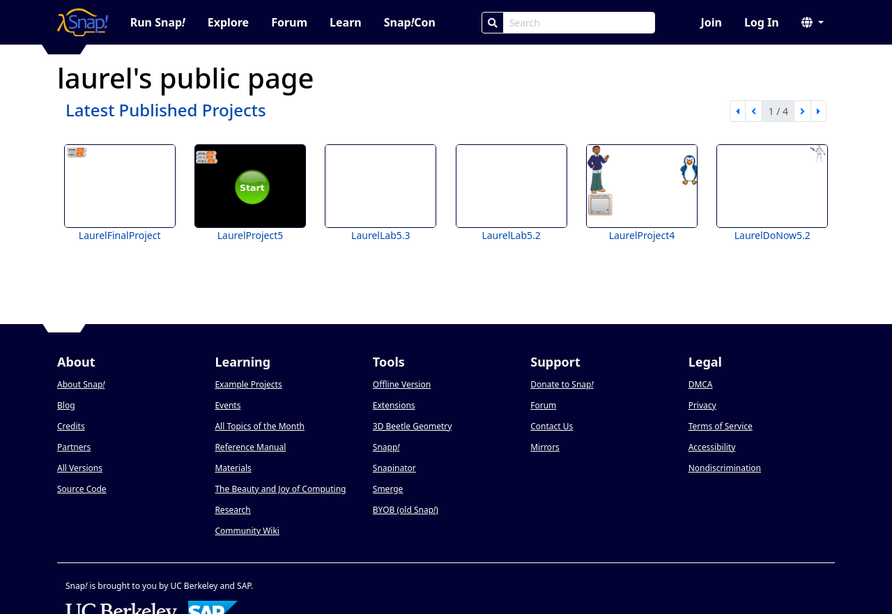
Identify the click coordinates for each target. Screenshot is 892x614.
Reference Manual (250, 447)
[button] (812, 22)
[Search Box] (579, 22)
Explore (228, 22)
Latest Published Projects (166, 109)
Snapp (386, 447)
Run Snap (157, 22)
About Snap (81, 384)
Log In (761, 22)
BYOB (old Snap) (405, 510)
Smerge (388, 489)
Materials (233, 468)
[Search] (493, 22)
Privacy (702, 405)
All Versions (79, 468)
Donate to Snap (561, 384)
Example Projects (248, 384)
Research (232, 510)
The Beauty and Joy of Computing (280, 489)
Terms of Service (721, 426)
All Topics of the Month (260, 426)
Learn (346, 22)
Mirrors (545, 447)
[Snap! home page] (82, 22)
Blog (66, 405)
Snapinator (394, 468)
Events (227, 405)
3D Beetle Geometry (412, 426)
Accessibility (712, 447)
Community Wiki (247, 531)
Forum (289, 22)
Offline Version (402, 384)
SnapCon (410, 22)
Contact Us (551, 426)
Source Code (82, 489)
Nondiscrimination (725, 468)
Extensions (394, 405)
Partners (74, 447)
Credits (71, 426)
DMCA (701, 384)
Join (710, 22)
